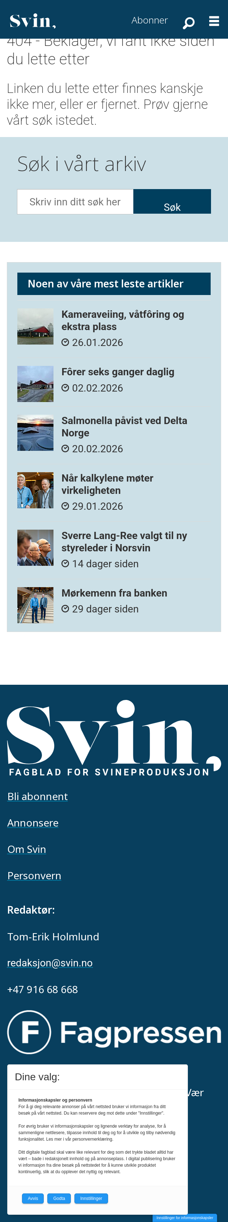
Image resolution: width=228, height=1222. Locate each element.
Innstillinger (91, 1198)
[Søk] (188, 22)
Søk (172, 207)
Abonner (150, 19)
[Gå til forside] (33, 21)
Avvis (33, 1198)
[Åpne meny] (214, 17)
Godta (59, 1198)
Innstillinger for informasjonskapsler (184, 1218)
